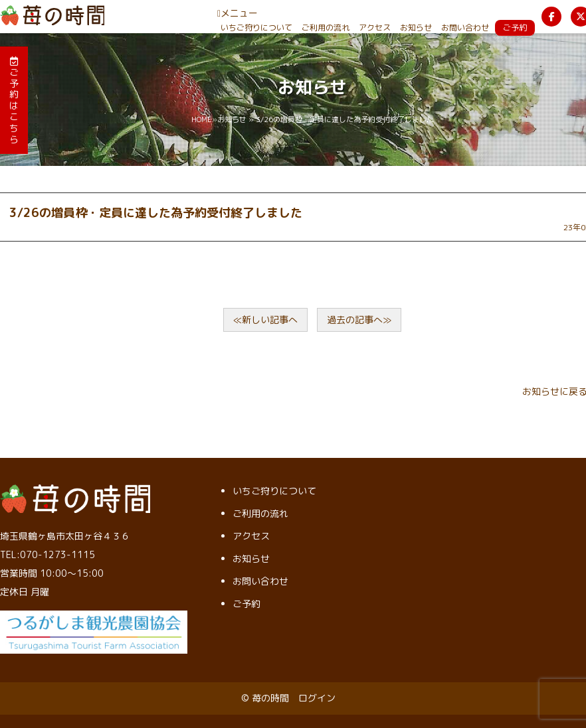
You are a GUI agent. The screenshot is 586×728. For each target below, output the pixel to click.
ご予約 (515, 27)
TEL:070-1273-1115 (47, 554)
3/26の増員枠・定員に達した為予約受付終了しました (155, 212)
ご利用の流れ (325, 27)
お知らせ (416, 27)
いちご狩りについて (256, 27)
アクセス (375, 27)
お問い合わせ (465, 27)
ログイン (317, 698)
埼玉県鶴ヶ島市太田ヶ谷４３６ (65, 536)
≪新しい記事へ (265, 319)
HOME (201, 119)
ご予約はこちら (14, 100)
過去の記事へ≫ (359, 319)
